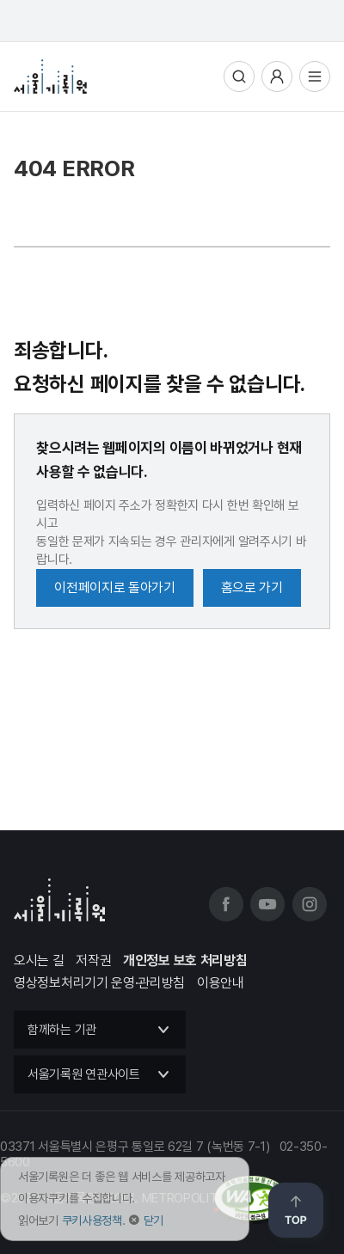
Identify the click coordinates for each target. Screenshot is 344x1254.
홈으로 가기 (252, 587)
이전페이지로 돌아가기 (114, 587)
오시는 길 (39, 960)
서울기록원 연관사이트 (84, 1074)
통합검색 (239, 76)
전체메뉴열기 (314, 76)
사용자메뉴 (276, 76)
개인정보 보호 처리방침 (185, 960)
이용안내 (220, 983)
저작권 (93, 960)
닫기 (153, 1220)
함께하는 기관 (62, 1029)
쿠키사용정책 (92, 1220)
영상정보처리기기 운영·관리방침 (99, 983)
